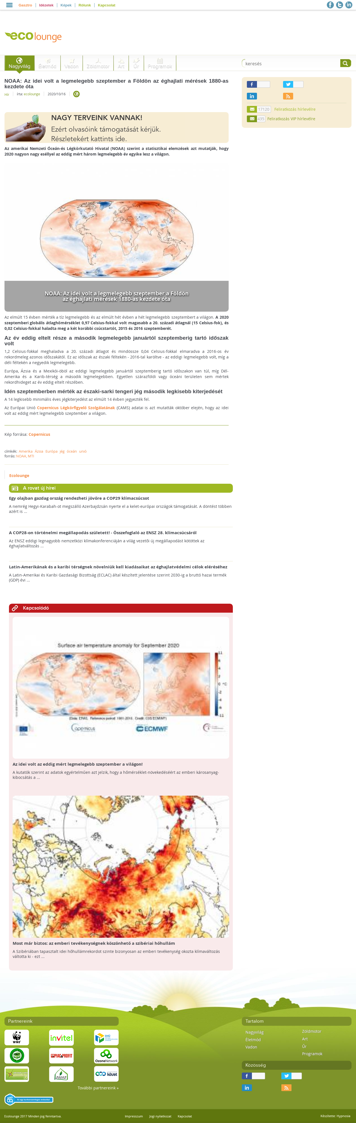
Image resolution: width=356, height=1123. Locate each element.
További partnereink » (98, 1087)
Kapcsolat (106, 5)
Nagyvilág (19, 66)
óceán (72, 451)
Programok (160, 66)
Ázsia (39, 451)
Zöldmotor (98, 66)
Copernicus (39, 434)
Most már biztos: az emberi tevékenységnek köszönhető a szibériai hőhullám (94, 943)
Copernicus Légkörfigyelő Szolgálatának (76, 407)
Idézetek (46, 5)
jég (62, 451)
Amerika (26, 451)
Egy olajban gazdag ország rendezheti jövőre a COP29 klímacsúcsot (79, 498)
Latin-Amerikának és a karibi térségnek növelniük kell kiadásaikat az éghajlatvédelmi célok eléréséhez (118, 567)
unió (83, 451)
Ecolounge (19, 475)
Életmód (47, 66)
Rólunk (85, 5)
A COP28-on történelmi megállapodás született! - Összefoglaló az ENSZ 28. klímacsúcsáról (103, 533)
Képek (66, 5)
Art (121, 66)
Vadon (72, 66)
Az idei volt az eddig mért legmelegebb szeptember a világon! (78, 764)
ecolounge (32, 94)
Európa (51, 451)
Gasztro (25, 5)
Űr (136, 66)
